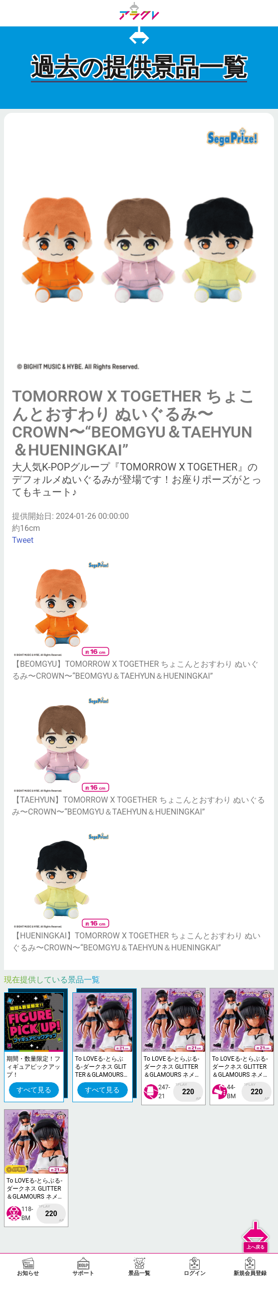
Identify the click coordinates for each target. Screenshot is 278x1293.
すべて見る (33, 1090)
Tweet (22, 540)
